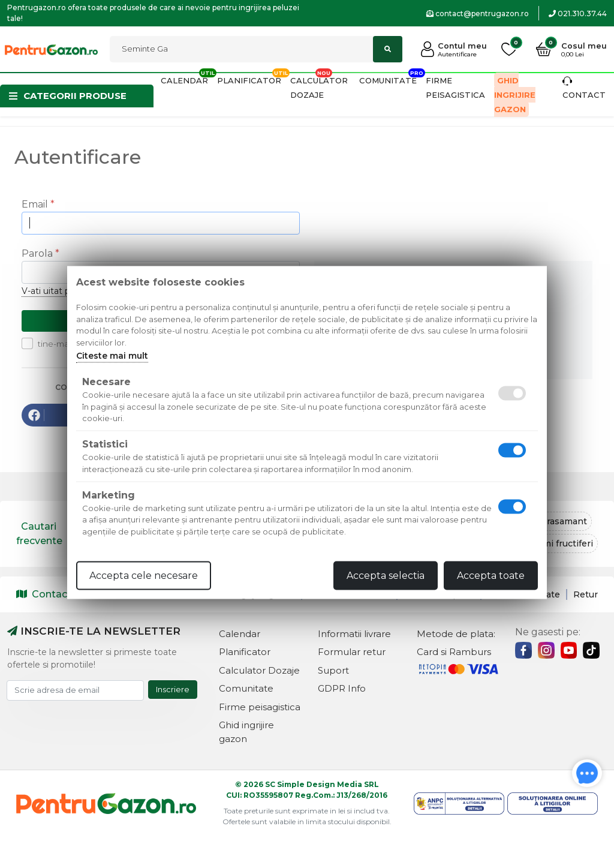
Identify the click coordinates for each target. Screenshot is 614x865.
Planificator (249, 80)
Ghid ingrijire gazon (514, 95)
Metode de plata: (456, 633)
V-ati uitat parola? (58, 291)
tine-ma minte (63, 343)
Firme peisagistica (259, 707)
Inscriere (172, 689)
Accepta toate (491, 575)
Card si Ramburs (454, 651)
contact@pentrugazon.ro (477, 13)
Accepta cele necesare (143, 575)
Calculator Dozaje (259, 670)
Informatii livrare (354, 633)
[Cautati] (256, 49)
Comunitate (388, 80)
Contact (43, 594)
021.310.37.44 (578, 13)
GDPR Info (342, 688)
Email (35, 204)
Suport (333, 670)
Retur (585, 594)
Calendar (184, 80)
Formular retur (352, 651)
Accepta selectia (386, 575)
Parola (37, 253)
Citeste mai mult (112, 355)
